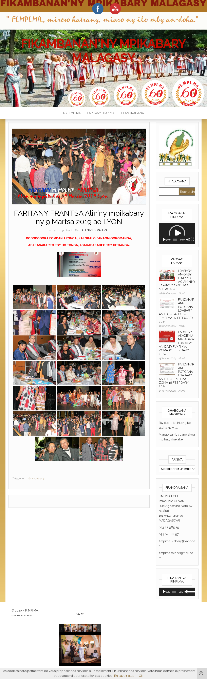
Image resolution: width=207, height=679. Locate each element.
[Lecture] (164, 240)
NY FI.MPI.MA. (72, 113)
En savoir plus (124, 676)
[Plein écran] (192, 240)
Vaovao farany (35, 478)
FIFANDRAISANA (132, 113)
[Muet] (188, 240)
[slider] (175, 240)
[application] (177, 233)
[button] (177, 233)
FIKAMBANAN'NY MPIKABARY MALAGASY (103, 50)
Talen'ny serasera (94, 230)
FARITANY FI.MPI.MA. (101, 113)
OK (141, 676)
